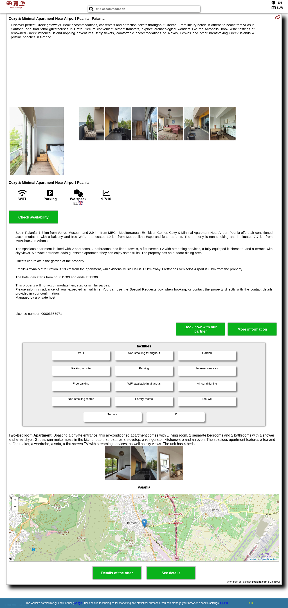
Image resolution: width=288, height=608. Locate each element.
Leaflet (252, 559)
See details (171, 573)
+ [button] (15, 500)
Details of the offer (117, 573)
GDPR (224, 603)
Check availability (33, 217)
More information (252, 329)
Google (78, 603)
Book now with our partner (200, 329)
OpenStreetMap (269, 559)
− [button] (15, 507)
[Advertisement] (144, 72)
